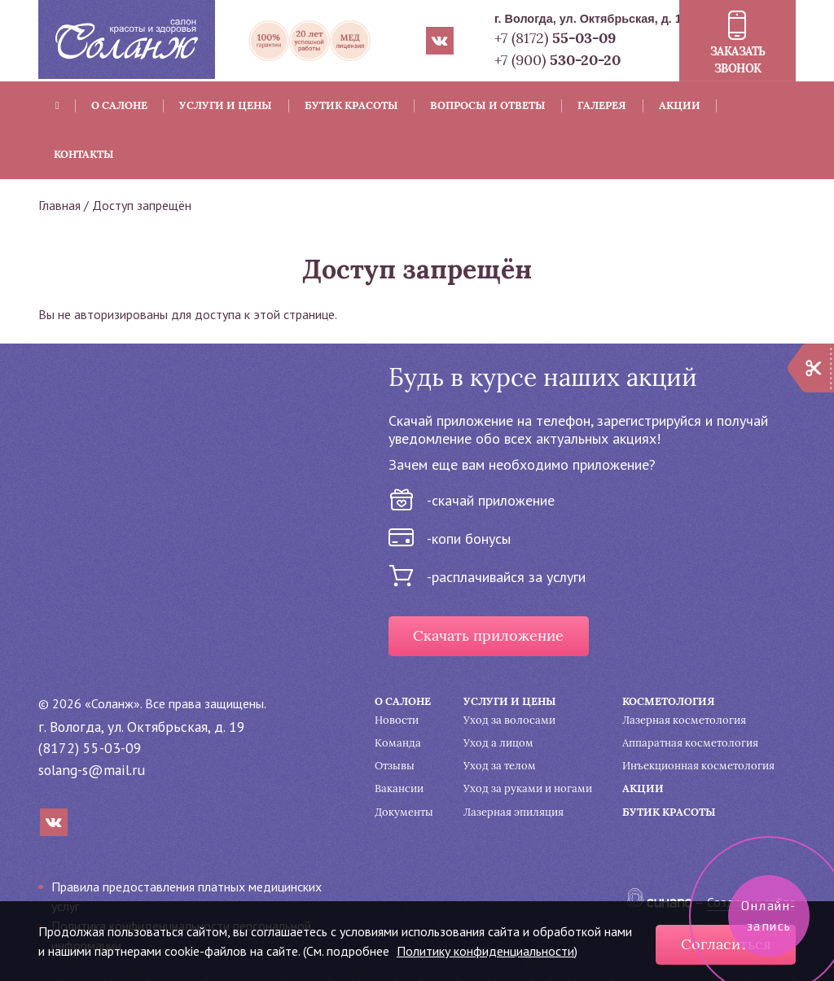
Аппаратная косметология (690, 743)
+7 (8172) (555, 37)
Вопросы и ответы (488, 105)
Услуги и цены (225, 105)
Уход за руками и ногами (527, 788)
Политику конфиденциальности (485, 951)
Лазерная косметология (684, 720)
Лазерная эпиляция (513, 812)
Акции (679, 105)
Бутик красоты (351, 105)
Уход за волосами (509, 720)
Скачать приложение (488, 636)
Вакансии (399, 788)
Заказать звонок (738, 60)
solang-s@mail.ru (91, 769)
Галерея (601, 105)
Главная (59, 205)
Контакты (84, 154)
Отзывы (395, 766)
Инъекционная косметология (698, 766)
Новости (397, 720)
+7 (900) (557, 59)
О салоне (119, 105)
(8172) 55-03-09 (90, 747)
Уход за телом (499, 766)
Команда (398, 743)
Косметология (668, 701)
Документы (404, 812)
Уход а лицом (498, 743)
